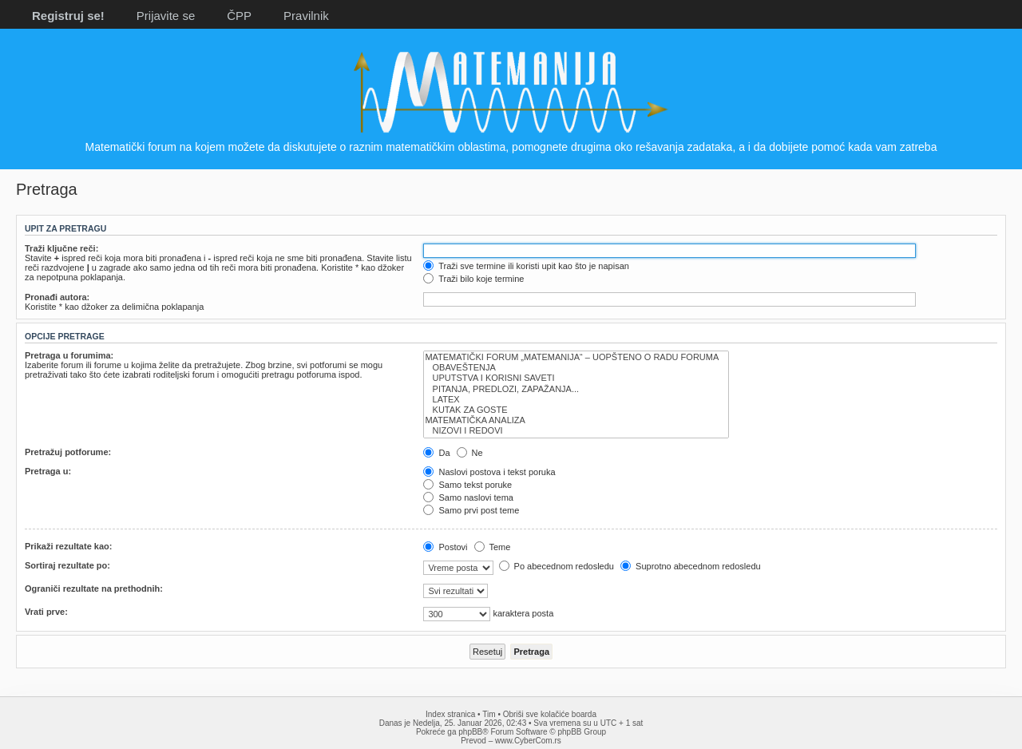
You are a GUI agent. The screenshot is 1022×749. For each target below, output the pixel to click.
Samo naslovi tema (468, 497)
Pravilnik (306, 15)
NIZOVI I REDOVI (576, 431)
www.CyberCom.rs (528, 740)
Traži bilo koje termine (473, 278)
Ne (470, 453)
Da (436, 453)
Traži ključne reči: (61, 248)
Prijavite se (166, 15)
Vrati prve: (46, 611)
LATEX (576, 399)
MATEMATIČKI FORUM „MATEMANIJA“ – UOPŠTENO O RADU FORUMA (576, 357)
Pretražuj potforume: (68, 452)
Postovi (445, 547)
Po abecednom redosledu (556, 566)
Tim (488, 714)
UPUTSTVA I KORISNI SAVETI (576, 378)
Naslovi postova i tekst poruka (489, 472)
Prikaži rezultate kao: (68, 546)
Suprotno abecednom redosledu (690, 566)
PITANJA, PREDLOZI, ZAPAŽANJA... (576, 389)
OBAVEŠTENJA (576, 368)
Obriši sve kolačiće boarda (549, 714)
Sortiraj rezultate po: (67, 565)
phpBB (470, 731)
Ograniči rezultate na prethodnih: (94, 588)
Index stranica (450, 714)
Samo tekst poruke (467, 484)
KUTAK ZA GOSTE (576, 410)
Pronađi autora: (57, 297)
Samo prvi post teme (471, 510)
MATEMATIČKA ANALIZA (576, 420)
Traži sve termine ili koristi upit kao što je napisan (526, 266)
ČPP (239, 15)
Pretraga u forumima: (69, 355)
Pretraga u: (48, 471)
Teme (492, 547)
